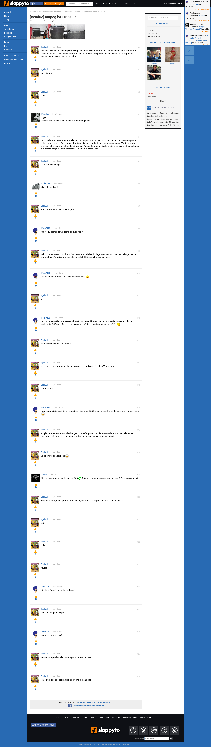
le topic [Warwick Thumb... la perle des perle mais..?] (196, 39)
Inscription (59, 4)
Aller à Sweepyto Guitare (173, 4)
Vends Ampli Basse (72, 11)
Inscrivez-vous (85, 702)
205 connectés (130, 4)
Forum (7, 42)
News (6, 16)
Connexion (38, 4)
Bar (5, 46)
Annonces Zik (145, 718)
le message (194, 4)
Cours (7, 25)
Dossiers (8, 33)
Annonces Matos (11, 55)
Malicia (193, 24)
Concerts (8, 50)
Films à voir (126, 744)
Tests (6, 20)
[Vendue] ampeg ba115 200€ (95, 11)
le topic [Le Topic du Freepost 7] (196, 28)
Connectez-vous (102, 702)
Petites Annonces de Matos (50, 11)
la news (202, 15)
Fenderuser (194, 2)
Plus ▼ (7, 64)
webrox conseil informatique (111, 744)
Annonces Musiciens (13, 59)
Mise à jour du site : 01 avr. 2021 (89, 744)
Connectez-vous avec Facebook (86, 705)
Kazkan (193, 36)
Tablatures (9, 29)
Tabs (161, 108)
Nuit (97, 4)
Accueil (7, 12)
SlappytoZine (10, 37)
